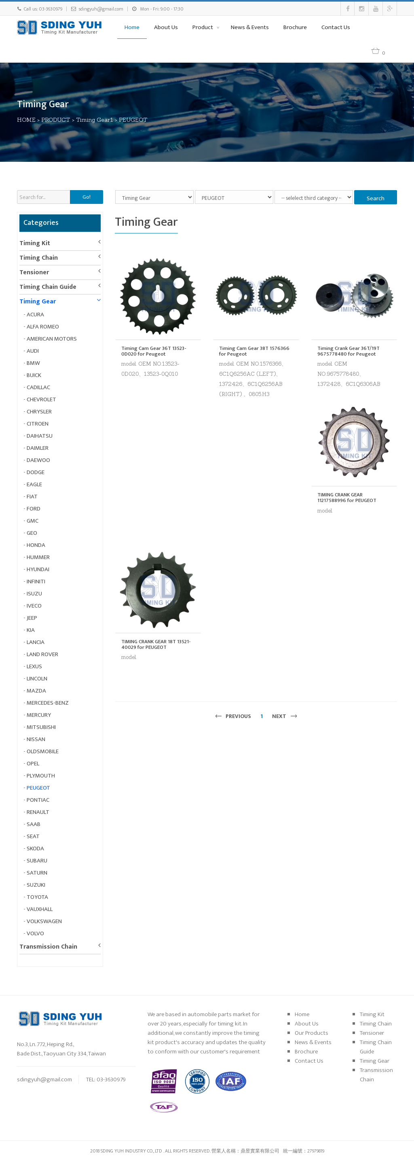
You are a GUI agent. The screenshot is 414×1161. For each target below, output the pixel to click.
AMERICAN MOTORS (52, 339)
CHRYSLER (39, 412)
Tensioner (34, 272)
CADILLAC (38, 387)
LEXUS (34, 666)
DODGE (35, 472)
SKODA (35, 848)
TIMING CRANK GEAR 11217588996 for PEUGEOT (346, 498)
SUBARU (37, 861)
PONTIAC (38, 800)
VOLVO (35, 933)
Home (132, 27)
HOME (26, 119)
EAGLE (34, 484)
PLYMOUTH (41, 776)
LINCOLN (37, 679)
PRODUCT (55, 119)
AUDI (33, 351)
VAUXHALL (40, 909)
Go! (86, 197)
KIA (31, 630)
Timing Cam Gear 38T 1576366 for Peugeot (254, 351)
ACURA (35, 314)
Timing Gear (37, 301)
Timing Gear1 (94, 119)
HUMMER (38, 557)
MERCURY (39, 715)
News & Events (250, 27)
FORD (33, 509)
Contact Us (335, 27)
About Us (166, 27)
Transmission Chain (48, 946)
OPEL (33, 763)
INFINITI (36, 581)
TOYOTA (37, 897)
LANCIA (35, 642)
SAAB (33, 824)
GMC (32, 521)
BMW (33, 363)
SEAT (33, 836)
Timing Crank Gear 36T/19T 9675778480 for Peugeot (348, 351)
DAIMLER (38, 448)
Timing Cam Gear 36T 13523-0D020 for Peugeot (153, 351)
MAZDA (36, 691)
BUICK (34, 375)
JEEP (32, 618)
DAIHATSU (40, 436)
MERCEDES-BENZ (48, 703)
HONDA (36, 545)
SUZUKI (36, 885)
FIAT (32, 497)
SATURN (37, 873)
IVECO (34, 606)
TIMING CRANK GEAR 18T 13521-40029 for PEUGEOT (155, 644)
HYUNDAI (38, 569)
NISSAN (36, 739)
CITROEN (38, 424)
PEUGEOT (133, 119)
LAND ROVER (42, 654)
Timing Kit (34, 243)
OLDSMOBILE (43, 751)
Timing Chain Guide (47, 287)
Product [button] (203, 27)
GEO (32, 533)
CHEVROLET (41, 399)
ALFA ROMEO (43, 327)
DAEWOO (38, 460)
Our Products (311, 1033)
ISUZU (34, 594)
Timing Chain (38, 257)
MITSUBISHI (41, 727)
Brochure (295, 27)
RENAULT (38, 812)
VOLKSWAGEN (44, 921)
